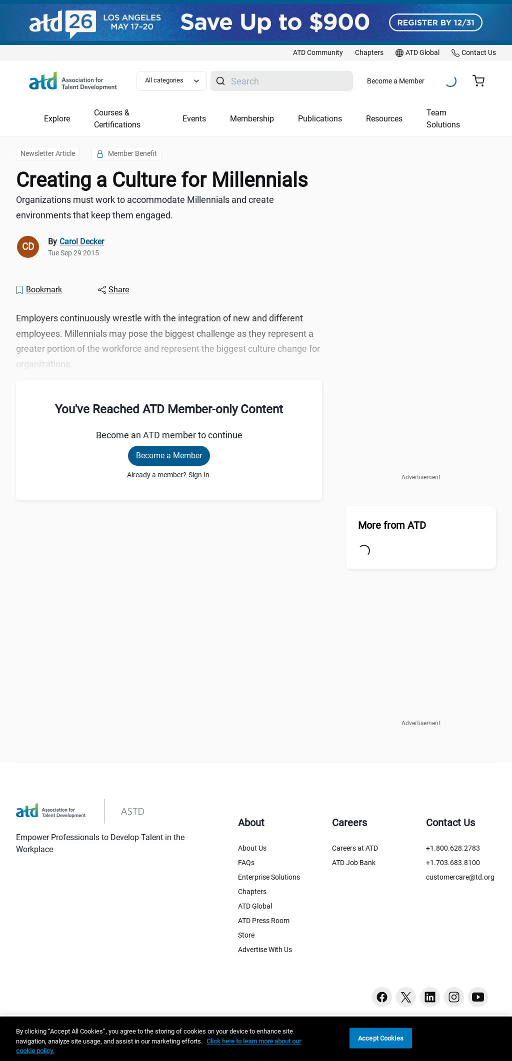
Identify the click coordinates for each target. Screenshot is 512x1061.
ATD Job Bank (354, 863)
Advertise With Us (265, 950)
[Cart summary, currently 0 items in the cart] (482, 81)
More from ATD (392, 525)
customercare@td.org (460, 877)
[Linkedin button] (430, 997)
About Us (252, 848)
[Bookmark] (38, 290)
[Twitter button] (406, 997)
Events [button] (194, 118)
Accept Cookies (381, 1038)
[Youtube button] (478, 997)
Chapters (252, 892)
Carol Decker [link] (82, 241)
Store (246, 935)
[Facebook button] (382, 997)
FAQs (246, 863)
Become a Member (395, 81)
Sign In (199, 475)
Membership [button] (252, 118)
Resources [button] (384, 118)
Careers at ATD (355, 848)
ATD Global (255, 906)
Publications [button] (320, 118)
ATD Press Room (264, 921)
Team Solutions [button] (443, 118)
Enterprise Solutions (269, 877)
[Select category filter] (171, 81)
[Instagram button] (454, 997)
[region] (256, 1039)
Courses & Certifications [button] (117, 118)
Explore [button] (57, 118)
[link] (318, 53)
